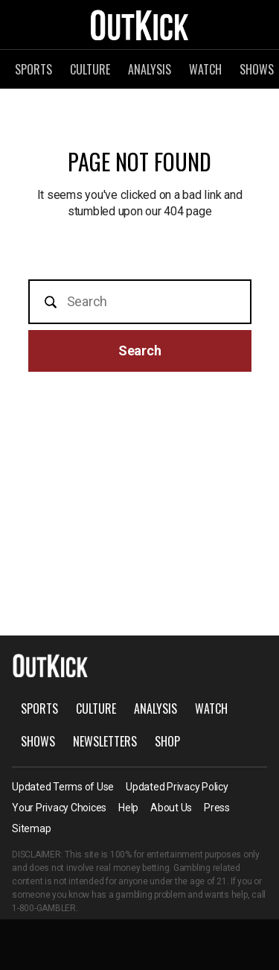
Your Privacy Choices (59, 808)
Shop (167, 741)
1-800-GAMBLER (44, 908)
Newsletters (105, 741)
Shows (38, 741)
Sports (33, 69)
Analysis (149, 69)
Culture (90, 69)
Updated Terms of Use (63, 787)
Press (217, 808)
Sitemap (31, 828)
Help (128, 808)
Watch (205, 69)
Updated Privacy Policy (177, 787)
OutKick (139, 24)
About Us (171, 808)
